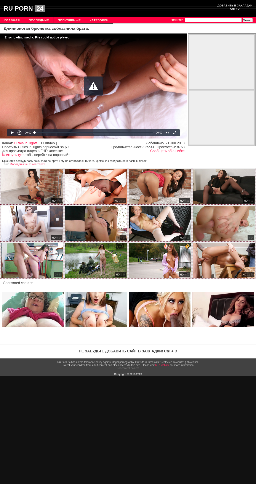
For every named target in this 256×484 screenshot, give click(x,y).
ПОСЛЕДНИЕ (39, 20)
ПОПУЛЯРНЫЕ (69, 20)
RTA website (162, 365)
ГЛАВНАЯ (12, 20)
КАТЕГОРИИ (99, 20)
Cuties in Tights (25, 143)
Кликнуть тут (12, 155)
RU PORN (24, 8)
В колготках (37, 164)
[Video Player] (93, 86)
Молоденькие (19, 164)
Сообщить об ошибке (167, 151)
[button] (93, 86)
